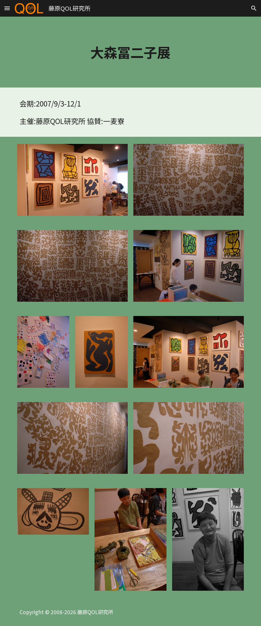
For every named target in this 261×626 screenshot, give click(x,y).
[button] (7, 8)
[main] (130, 52)
